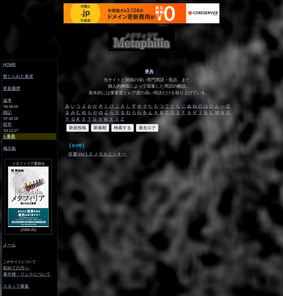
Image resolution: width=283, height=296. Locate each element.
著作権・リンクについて (27, 274)
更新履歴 (11, 88)
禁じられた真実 (18, 76)
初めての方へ (16, 267)
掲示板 (9, 148)
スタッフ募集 (16, 286)
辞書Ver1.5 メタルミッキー (97, 153)
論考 (7, 100)
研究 (7, 124)
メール (9, 244)
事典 (149, 71)
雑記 (7, 112)
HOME (9, 64)
